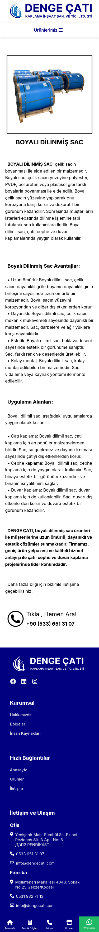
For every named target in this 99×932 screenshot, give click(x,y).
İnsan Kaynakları (25, 733)
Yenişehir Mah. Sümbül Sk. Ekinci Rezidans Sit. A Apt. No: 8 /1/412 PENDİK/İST (46, 839)
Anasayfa (18, 769)
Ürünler (17, 779)
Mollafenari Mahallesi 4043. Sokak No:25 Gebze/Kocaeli (47, 885)
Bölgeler (17, 724)
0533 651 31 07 (30, 853)
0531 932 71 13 (30, 896)
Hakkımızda (21, 714)
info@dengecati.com (35, 863)
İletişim (16, 788)
